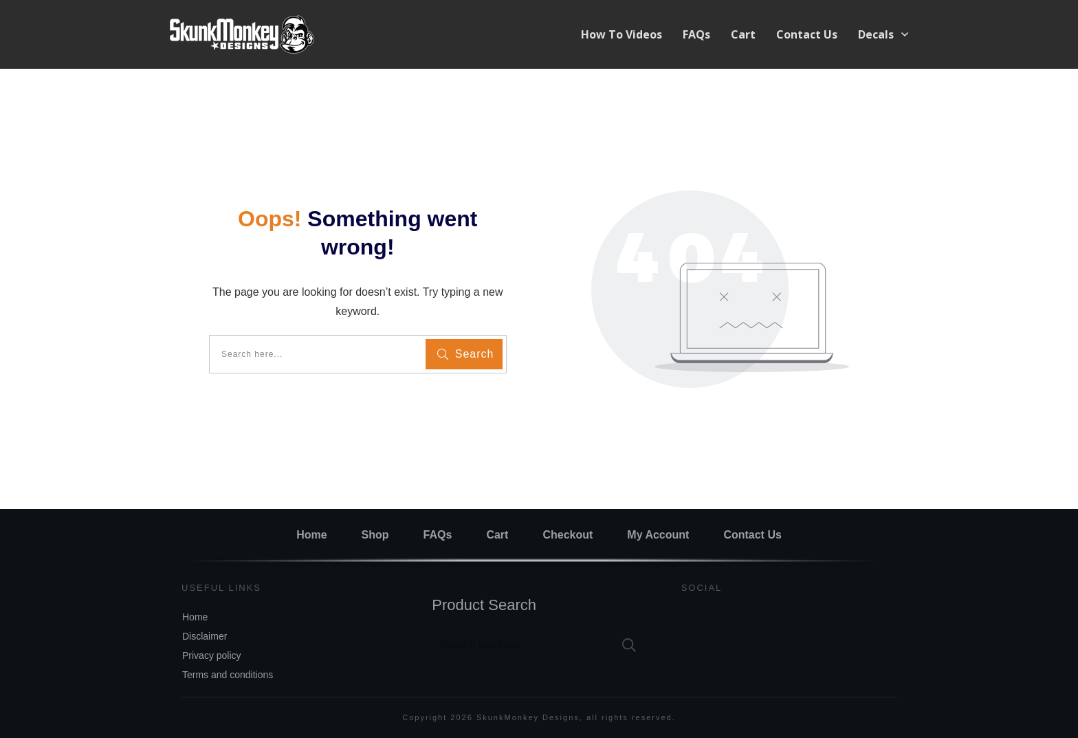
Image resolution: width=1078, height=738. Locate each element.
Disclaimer (204, 636)
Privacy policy (211, 655)
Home (195, 616)
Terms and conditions (227, 674)
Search (629, 644)
